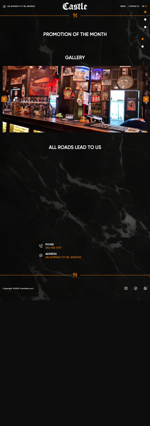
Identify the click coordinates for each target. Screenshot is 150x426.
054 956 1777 (53, 373)
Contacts (134, 6)
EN (146, 6)
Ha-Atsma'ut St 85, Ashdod (63, 383)
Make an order (15, 151)
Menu (123, 6)
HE (143, 6)
